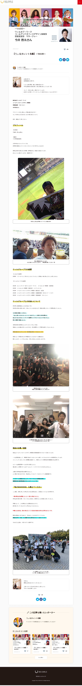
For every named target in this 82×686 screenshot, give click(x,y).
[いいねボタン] (65, 49)
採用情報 (65, 2)
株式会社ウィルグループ (41, 677)
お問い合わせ (72, 2)
